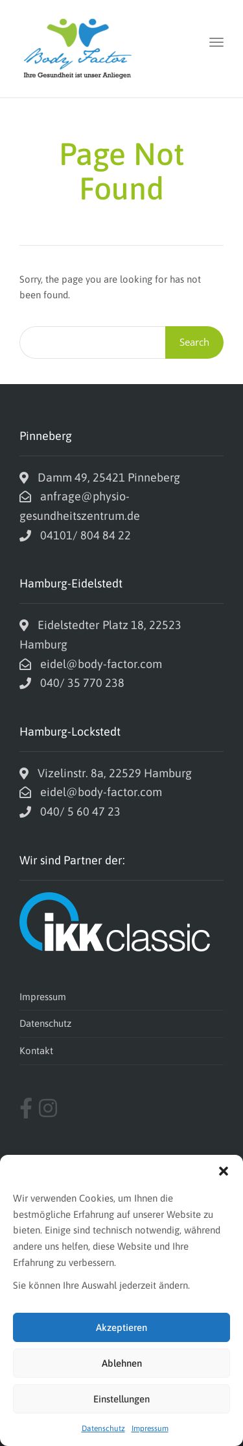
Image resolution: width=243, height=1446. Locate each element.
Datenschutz (103, 1428)
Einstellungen (121, 1398)
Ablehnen (122, 1363)
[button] (223, 1171)
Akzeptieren (121, 1327)
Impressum (150, 1428)
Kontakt (36, 1050)
